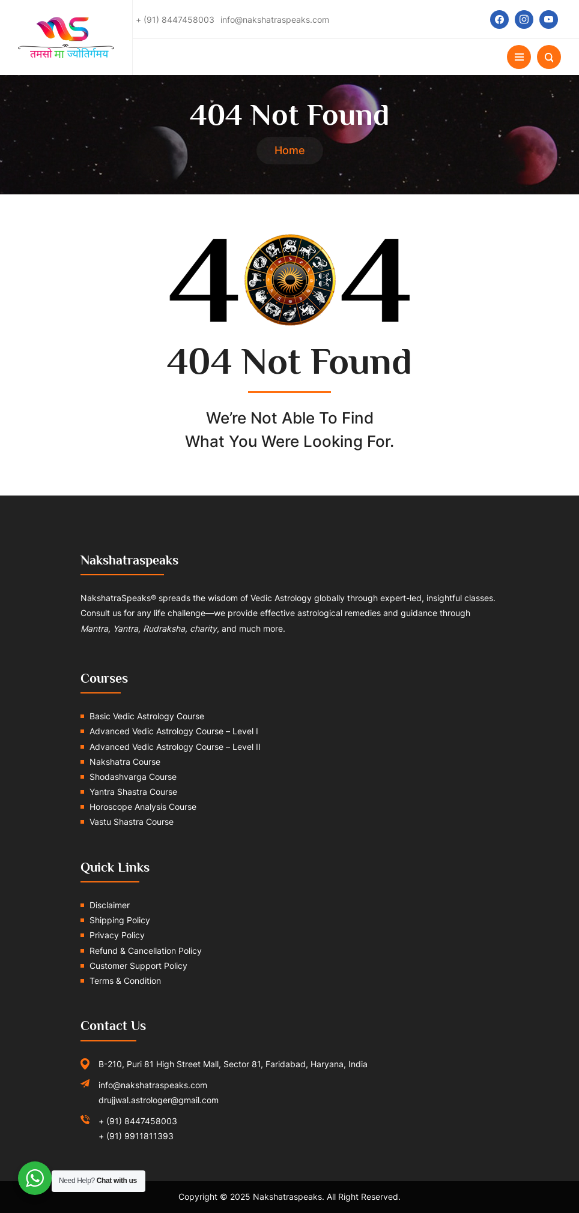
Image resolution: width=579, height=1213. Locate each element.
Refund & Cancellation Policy (145, 950)
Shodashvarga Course (133, 776)
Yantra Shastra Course (133, 791)
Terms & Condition (125, 980)
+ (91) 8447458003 (138, 1121)
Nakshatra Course (124, 761)
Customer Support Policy (138, 965)
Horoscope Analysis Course (142, 806)
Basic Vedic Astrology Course (146, 716)
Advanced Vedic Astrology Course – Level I (173, 731)
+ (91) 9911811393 (136, 1136)
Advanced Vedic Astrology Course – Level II (175, 746)
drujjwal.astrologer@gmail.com (159, 1100)
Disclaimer (109, 905)
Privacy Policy (117, 935)
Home (289, 150)
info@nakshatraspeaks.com (153, 1085)
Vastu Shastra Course (131, 821)
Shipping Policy (119, 920)
